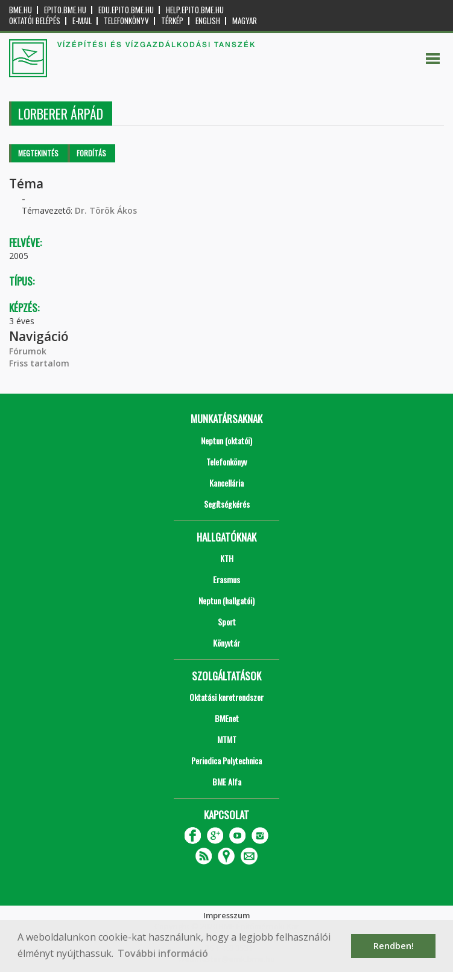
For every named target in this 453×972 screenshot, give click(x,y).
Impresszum (226, 915)
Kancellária (226, 482)
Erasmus (226, 579)
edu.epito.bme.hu (126, 10)
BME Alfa (226, 781)
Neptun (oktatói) (226, 440)
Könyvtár (226, 642)
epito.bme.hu (65, 10)
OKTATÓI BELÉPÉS (34, 21)
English (207, 21)
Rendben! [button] (393, 945)
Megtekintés (38, 153)
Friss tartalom (39, 363)
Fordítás (91, 153)
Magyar (244, 21)
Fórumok (27, 351)
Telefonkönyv (126, 21)
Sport (227, 621)
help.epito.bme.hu (195, 10)
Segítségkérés (227, 503)
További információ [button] (163, 953)
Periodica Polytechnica (226, 760)
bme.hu (20, 10)
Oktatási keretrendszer (226, 697)
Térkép (172, 21)
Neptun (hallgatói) (226, 600)
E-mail (82, 21)
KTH (226, 558)
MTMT (226, 739)
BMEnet (227, 718)
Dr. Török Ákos (106, 210)
